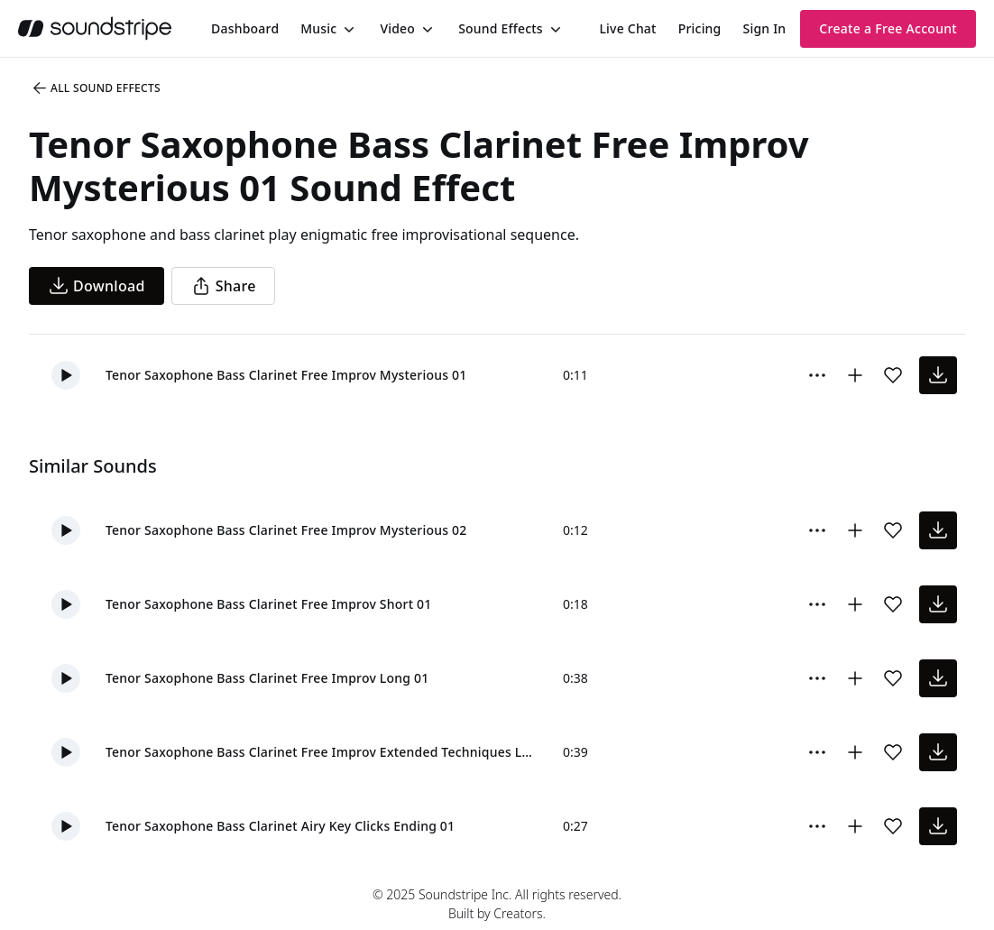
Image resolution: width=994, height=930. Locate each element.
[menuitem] (245, 28)
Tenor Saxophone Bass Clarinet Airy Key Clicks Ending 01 (280, 825)
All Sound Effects (96, 88)
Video (397, 28)
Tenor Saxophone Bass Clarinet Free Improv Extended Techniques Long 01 (320, 751)
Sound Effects (500, 28)
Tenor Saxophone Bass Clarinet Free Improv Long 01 (267, 677)
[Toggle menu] (347, 29)
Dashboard (245, 28)
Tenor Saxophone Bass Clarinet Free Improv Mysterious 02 (286, 530)
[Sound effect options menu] (817, 375)
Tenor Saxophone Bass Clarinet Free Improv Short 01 (269, 603)
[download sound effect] (938, 375)
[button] (65, 375)
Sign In (765, 28)
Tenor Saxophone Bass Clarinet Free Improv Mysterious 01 (286, 374)
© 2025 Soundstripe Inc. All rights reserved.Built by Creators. (497, 904)
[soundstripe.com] (94, 28)
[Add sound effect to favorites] (893, 375)
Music (318, 28)
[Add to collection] (855, 375)
